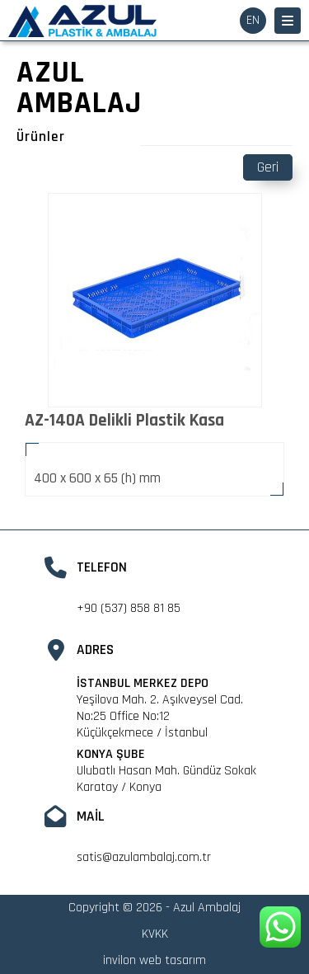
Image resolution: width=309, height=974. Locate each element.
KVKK (155, 934)
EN (253, 20)
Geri (268, 167)
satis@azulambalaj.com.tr (144, 857)
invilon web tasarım (154, 960)
